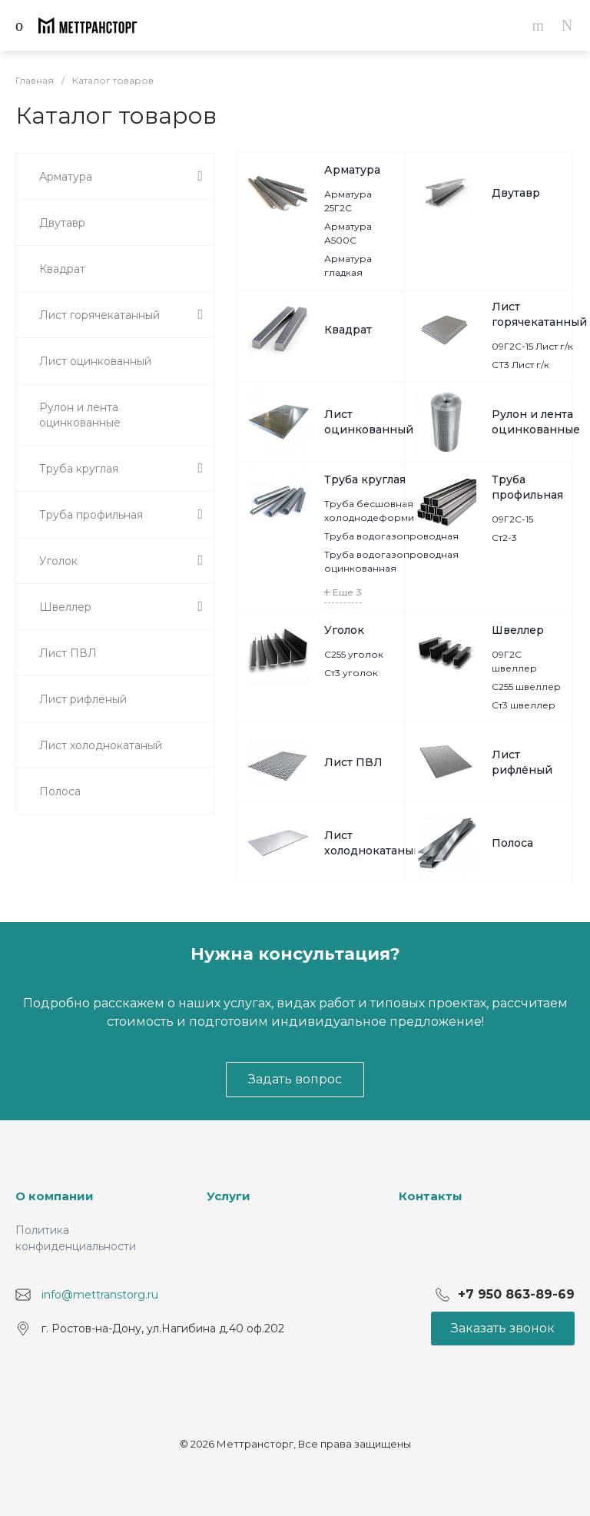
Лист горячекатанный (539, 314)
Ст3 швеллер (523, 705)
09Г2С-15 (512, 519)
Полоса (512, 843)
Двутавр (516, 193)
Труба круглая (365, 479)
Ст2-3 (504, 537)
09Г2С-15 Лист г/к (532, 346)
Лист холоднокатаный (372, 843)
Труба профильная (527, 487)
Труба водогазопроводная (391, 536)
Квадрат (348, 330)
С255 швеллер (526, 686)
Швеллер (518, 630)
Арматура (352, 170)
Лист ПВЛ (353, 762)
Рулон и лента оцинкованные (536, 421)
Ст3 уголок (351, 672)
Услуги (228, 1196)
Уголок (344, 630)
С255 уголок (353, 654)
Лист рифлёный (522, 762)
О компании (54, 1196)
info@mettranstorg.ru (99, 1294)
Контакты (430, 1196)
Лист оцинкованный (368, 421)
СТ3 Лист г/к (520, 364)
